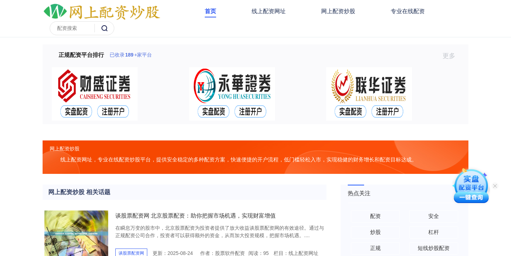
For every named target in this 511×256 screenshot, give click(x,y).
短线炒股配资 (434, 248)
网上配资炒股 (338, 11)
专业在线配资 (408, 11)
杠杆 (433, 232)
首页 (210, 11)
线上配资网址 (269, 11)
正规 (375, 248)
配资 (375, 216)
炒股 (375, 232)
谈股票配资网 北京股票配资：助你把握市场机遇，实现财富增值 (195, 216)
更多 (452, 55)
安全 (433, 216)
